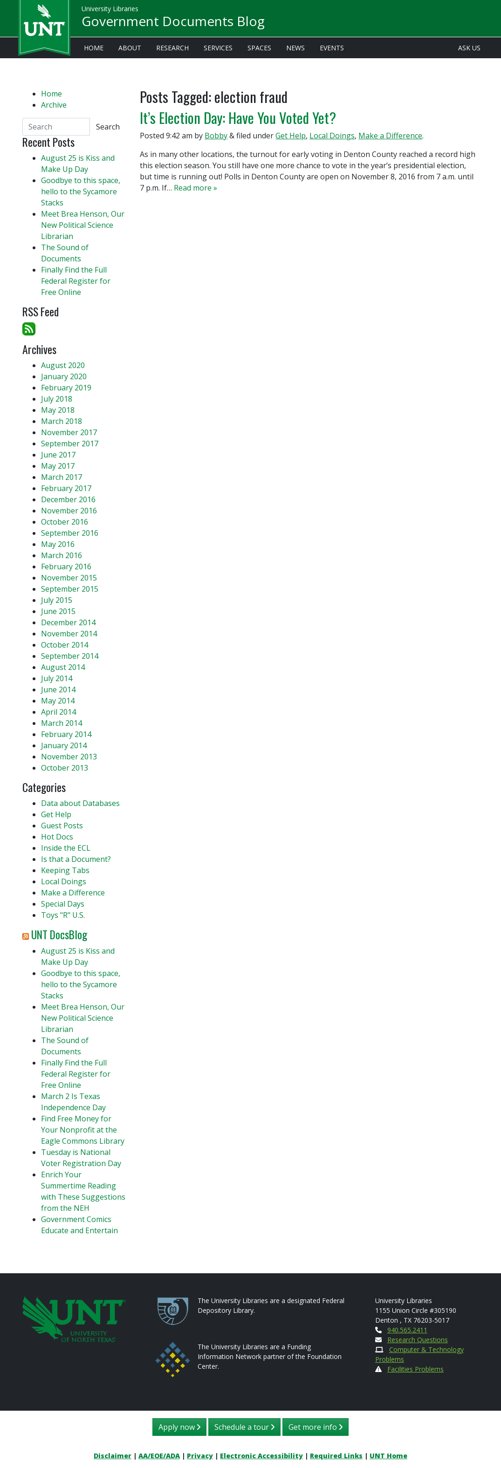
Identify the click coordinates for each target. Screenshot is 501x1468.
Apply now (179, 1427)
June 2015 (58, 611)
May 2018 (58, 410)
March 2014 (61, 723)
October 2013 (64, 768)
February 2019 (66, 387)
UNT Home (388, 1455)
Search (108, 127)
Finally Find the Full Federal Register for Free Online (75, 281)
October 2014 (64, 645)
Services (218, 47)
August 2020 (63, 365)
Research (172, 47)
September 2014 (69, 656)
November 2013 (69, 756)
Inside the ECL (65, 848)
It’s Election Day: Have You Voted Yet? (238, 117)
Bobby (216, 135)
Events (332, 47)
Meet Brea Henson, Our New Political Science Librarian (82, 225)
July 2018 (56, 399)
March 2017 (61, 477)
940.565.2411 (407, 1329)
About (129, 47)
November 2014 (69, 633)
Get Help (290, 135)
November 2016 (69, 510)
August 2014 (63, 667)
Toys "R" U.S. (63, 915)
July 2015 (56, 600)
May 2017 (58, 466)
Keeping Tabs (65, 870)
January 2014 (64, 745)
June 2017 (58, 455)
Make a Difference (390, 135)
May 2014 (58, 701)
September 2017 (69, 443)
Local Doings (332, 135)
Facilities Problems (415, 1369)
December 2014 (68, 622)
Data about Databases (80, 803)
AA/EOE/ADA (159, 1455)
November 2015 (69, 578)
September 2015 (69, 589)
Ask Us (469, 47)
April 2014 (58, 712)
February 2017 (66, 488)
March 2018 (61, 421)
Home (93, 47)
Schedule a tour (244, 1427)
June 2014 (58, 689)
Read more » (195, 188)
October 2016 (64, 522)
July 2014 (56, 678)
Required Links (336, 1455)
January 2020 (64, 376)
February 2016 (66, 566)
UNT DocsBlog (59, 934)
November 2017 (69, 432)
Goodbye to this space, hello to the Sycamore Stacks (80, 191)
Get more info (315, 1427)
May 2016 (58, 544)
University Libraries (110, 9)
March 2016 (61, 555)
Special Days (62, 904)
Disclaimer (112, 1455)
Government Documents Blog (173, 21)
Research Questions (417, 1339)
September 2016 (69, 533)
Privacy (200, 1455)
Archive (54, 105)
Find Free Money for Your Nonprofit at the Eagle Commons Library (82, 1129)
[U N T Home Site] (74, 1318)
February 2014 (66, 734)
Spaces (259, 47)
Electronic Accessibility (261, 1455)
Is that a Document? (76, 859)
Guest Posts (62, 825)
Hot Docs (57, 837)
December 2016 (68, 499)
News (295, 47)
